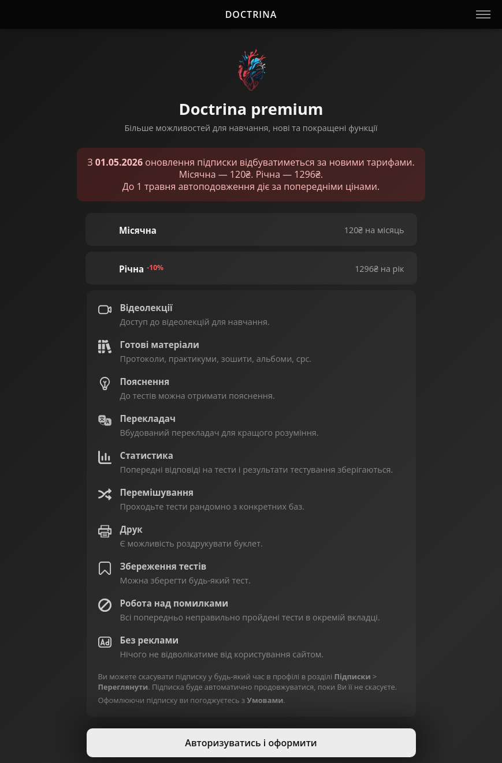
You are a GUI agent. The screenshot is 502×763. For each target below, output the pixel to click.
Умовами (265, 700)
